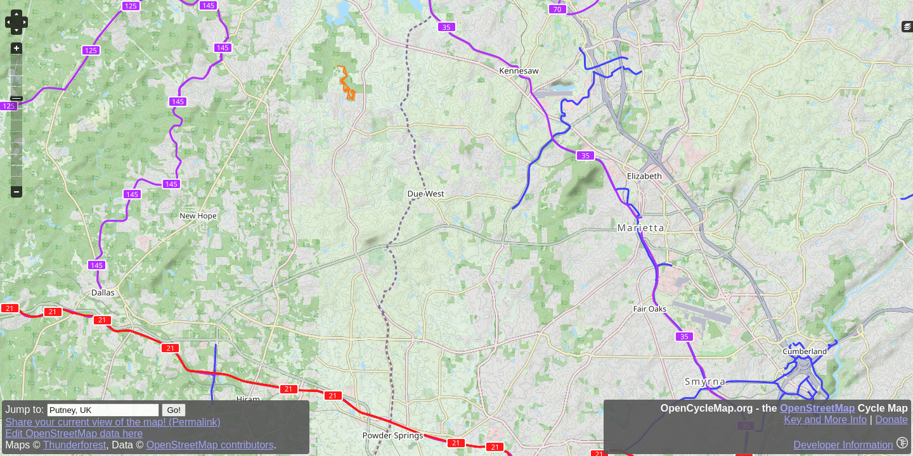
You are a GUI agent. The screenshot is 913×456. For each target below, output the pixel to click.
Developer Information (843, 445)
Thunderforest (75, 445)
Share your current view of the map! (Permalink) (113, 422)
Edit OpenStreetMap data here (74, 433)
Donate (891, 419)
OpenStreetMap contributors (210, 445)
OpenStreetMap (817, 408)
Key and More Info (825, 419)
